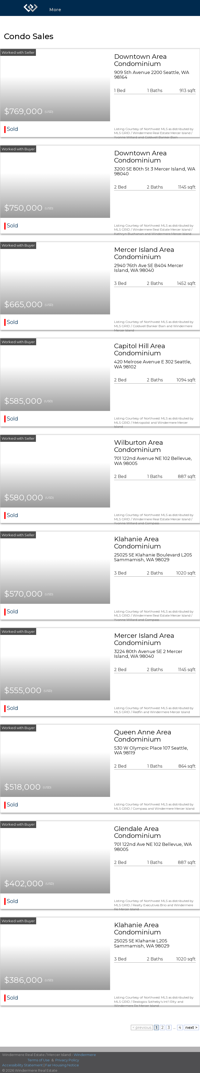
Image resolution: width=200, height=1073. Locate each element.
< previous (141, 1027)
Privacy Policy (67, 1060)
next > (191, 1027)
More (55, 9)
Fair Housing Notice (62, 1065)
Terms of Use (39, 1060)
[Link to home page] (30, 8)
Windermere (85, 1055)
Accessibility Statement (22, 1065)
